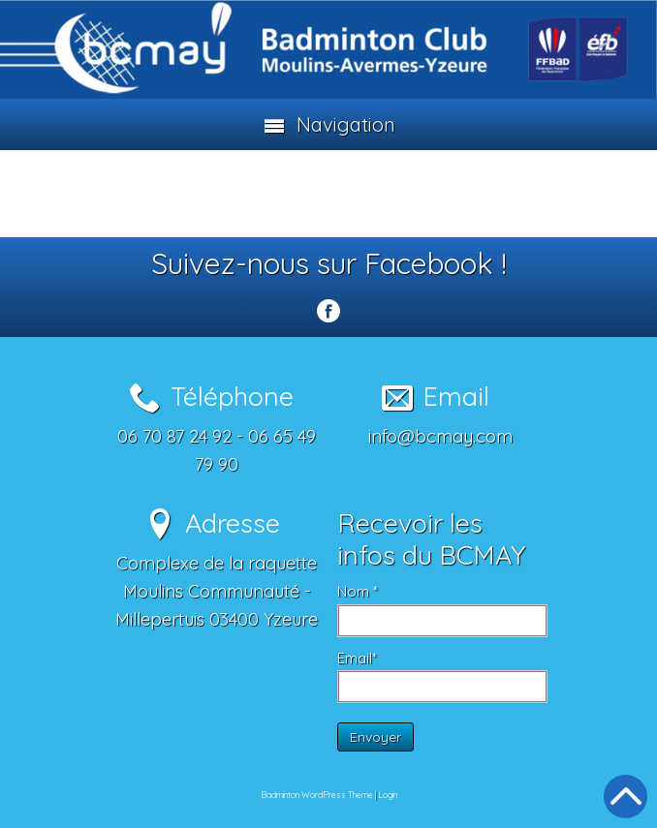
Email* (357, 658)
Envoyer (375, 737)
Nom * (357, 591)
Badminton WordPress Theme (317, 794)
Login (387, 794)
